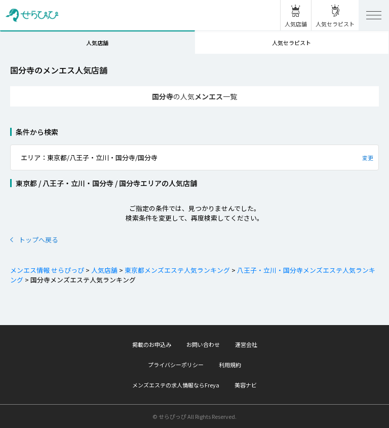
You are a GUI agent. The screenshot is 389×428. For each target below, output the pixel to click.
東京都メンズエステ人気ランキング (176, 270)
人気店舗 (97, 43)
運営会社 (246, 344)
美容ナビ (246, 385)
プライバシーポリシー (176, 365)
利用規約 (230, 365)
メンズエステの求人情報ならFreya (175, 385)
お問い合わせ (203, 344)
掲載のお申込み (151, 344)
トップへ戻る (34, 239)
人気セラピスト (291, 43)
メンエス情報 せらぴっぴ (47, 270)
